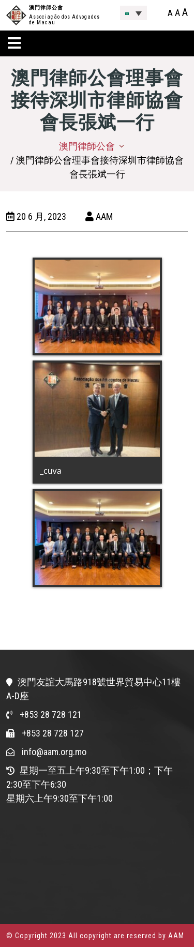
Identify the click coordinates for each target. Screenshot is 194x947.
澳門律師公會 (46, 7)
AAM (99, 216)
